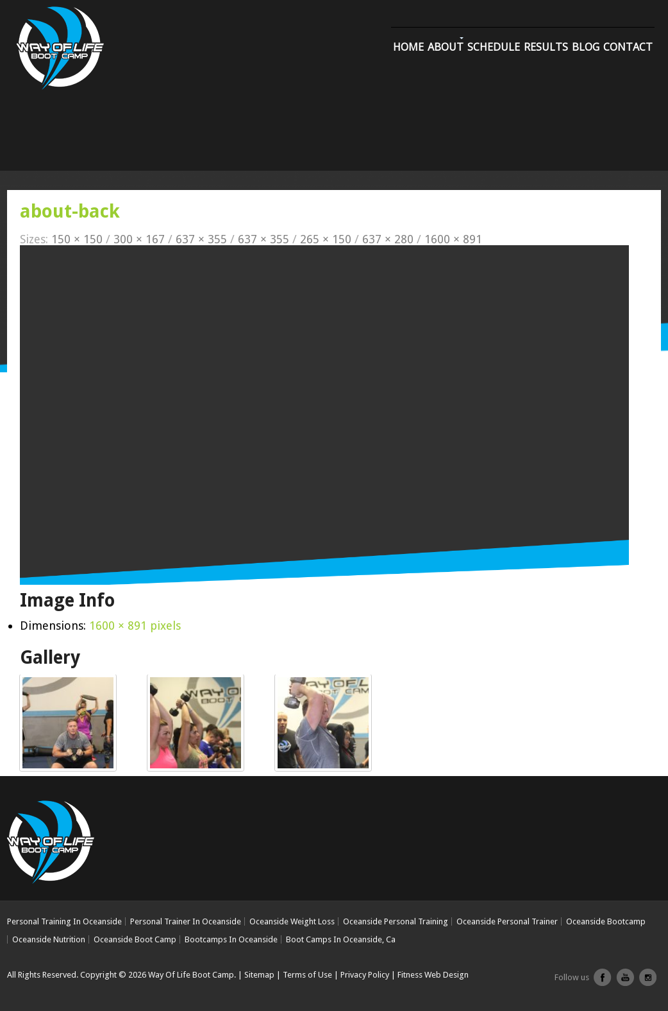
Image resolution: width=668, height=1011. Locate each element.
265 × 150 (325, 239)
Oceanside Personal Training (395, 921)
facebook (603, 982)
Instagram (647, 982)
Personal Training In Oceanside (64, 921)
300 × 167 (139, 239)
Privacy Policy (364, 975)
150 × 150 (77, 239)
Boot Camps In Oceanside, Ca (341, 939)
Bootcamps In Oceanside (231, 939)
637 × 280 (387, 239)
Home (408, 47)
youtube (625, 982)
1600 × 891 (453, 239)
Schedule (493, 47)
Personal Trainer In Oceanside (185, 921)
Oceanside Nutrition (48, 939)
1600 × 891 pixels (135, 625)
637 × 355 (201, 239)
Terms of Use (307, 975)
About (445, 47)
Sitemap (259, 975)
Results (546, 47)
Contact (628, 47)
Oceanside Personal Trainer (507, 921)
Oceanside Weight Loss (292, 921)
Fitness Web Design (433, 975)
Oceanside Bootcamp (606, 921)
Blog (585, 47)
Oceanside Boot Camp (135, 939)
